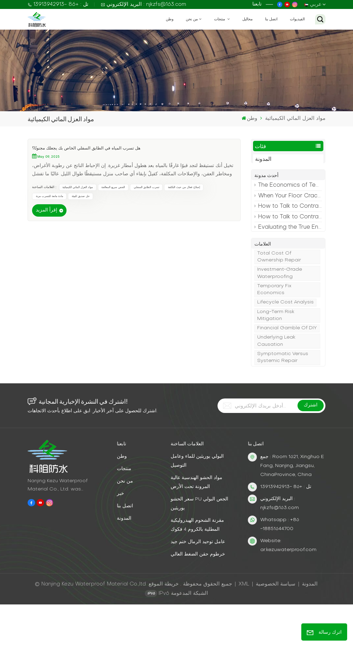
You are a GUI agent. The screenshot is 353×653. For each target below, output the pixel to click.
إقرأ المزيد (46, 210)
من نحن (192, 19)
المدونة (263, 159)
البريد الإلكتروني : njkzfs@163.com (143, 4)
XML (244, 632)
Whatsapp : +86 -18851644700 (279, 573)
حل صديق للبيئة (81, 196)
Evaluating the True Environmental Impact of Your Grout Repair (288, 233)
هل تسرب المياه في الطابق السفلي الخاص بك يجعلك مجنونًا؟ (86, 148)
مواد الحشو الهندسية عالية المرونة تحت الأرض (196, 531)
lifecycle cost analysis (285, 347)
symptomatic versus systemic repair (282, 402)
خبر (120, 542)
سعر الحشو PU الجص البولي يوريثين (199, 552)
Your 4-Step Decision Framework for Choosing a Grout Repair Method (288, 254)
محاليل (247, 19)
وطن (169, 19)
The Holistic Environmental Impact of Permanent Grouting (288, 264)
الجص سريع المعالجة (113, 187)
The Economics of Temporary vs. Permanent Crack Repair (288, 191)
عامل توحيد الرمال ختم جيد (198, 590)
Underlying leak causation (276, 386)
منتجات (220, 19)
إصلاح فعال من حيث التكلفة (184, 187)
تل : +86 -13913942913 (58, 4)
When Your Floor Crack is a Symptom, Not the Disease (288, 201)
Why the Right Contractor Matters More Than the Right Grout (288, 243)
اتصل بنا (271, 19)
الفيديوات (297, 19)
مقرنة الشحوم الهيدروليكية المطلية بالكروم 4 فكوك (197, 573)
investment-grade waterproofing (279, 318)
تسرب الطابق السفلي (146, 187)
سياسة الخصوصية (275, 632)
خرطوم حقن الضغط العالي (198, 603)
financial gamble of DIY (287, 373)
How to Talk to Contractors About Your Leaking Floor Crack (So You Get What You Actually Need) (288, 212)
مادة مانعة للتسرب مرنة (49, 196)
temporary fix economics (274, 334)
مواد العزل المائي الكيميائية (77, 187)
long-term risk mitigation (275, 360)
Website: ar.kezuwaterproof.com (288, 594)
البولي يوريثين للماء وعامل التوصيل (197, 509)
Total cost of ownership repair (279, 301)
